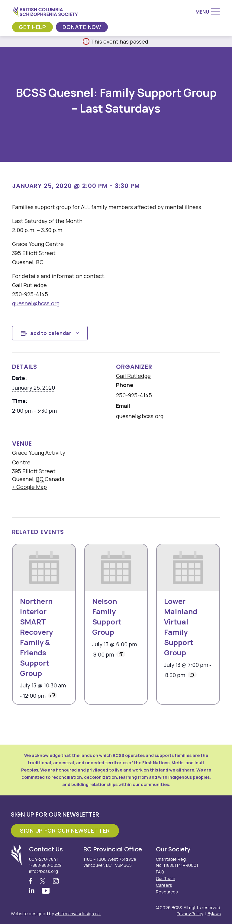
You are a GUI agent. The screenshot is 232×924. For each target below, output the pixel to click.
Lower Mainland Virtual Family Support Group (180, 626)
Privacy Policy (190, 913)
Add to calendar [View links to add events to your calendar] (51, 333)
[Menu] (207, 11)
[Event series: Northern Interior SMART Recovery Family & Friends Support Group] (52, 695)
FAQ (160, 872)
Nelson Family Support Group (106, 616)
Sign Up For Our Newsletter (65, 830)
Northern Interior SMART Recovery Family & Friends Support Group (36, 637)
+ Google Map (29, 486)
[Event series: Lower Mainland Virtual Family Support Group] (192, 675)
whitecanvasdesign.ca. (78, 913)
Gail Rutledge (133, 375)
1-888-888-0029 (45, 865)
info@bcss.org (43, 871)
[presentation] (44, 567)
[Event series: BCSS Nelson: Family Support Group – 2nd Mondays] (121, 654)
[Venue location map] (154, 471)
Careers (164, 885)
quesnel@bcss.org (36, 303)
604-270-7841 (43, 859)
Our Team (165, 878)
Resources (167, 892)
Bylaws (214, 913)
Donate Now (82, 27)
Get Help (32, 27)
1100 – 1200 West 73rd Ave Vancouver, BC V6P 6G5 (109, 862)
